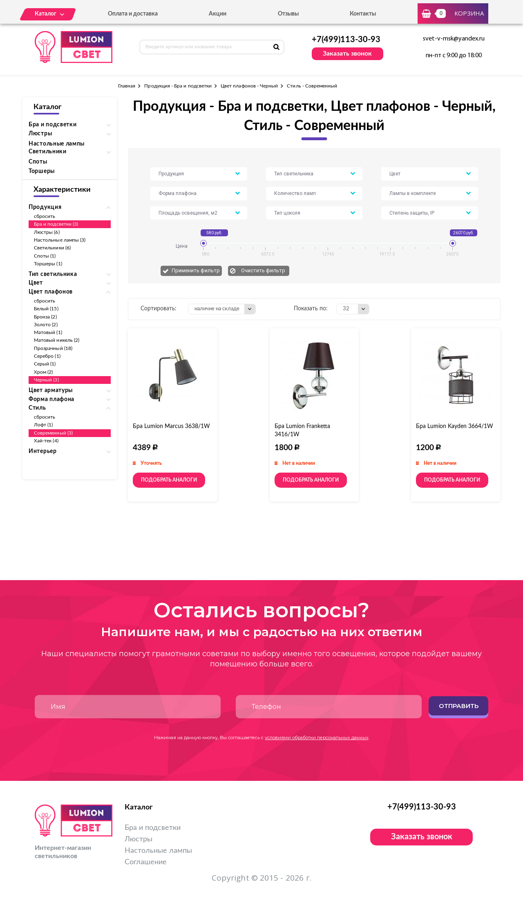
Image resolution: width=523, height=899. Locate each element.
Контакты (363, 14)
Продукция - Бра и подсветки (178, 85)
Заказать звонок (347, 53)
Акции (217, 14)
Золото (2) (46, 324)
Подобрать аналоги (169, 480)
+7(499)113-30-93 (346, 40)
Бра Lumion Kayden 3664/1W (454, 426)
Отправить (458, 706)
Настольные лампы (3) (59, 240)
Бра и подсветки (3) (56, 224)
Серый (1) (45, 363)
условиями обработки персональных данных (317, 737)
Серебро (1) (47, 356)
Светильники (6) (52, 247)
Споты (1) (45, 255)
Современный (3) (53, 432)
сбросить (44, 216)
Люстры (138, 839)
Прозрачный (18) (53, 348)
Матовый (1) (48, 332)
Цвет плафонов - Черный (249, 85)
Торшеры (42, 171)
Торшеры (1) (48, 263)
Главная (126, 85)
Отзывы (288, 14)
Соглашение (146, 862)
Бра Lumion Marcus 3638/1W (171, 426)
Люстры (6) (47, 232)
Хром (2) (43, 372)
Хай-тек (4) (46, 440)
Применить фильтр (196, 270)
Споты (38, 162)
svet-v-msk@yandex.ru (454, 39)
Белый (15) (46, 308)
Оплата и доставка (133, 14)
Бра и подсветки (153, 828)
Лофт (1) (43, 424)
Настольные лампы (57, 144)
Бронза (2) (45, 316)
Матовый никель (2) (56, 340)
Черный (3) (46, 379)
